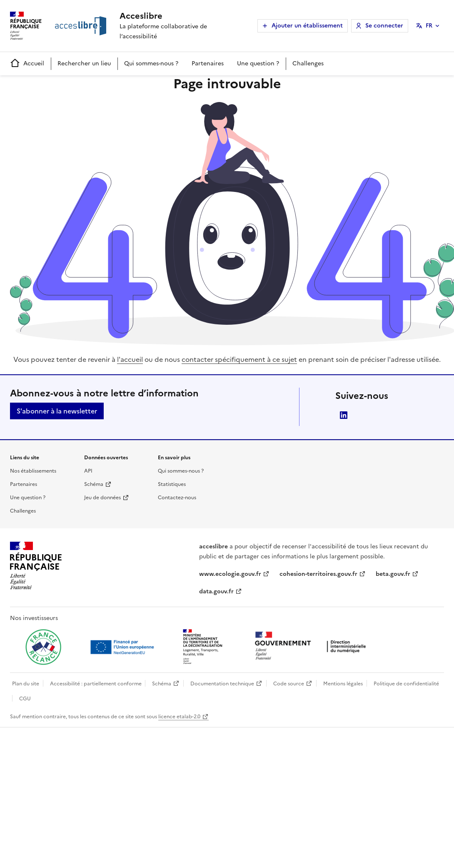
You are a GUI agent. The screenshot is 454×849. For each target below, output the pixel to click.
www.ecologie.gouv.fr (230, 574)
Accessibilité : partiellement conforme (96, 683)
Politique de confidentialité (406, 683)
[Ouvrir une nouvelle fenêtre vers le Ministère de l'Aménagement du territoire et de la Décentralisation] (203, 647)
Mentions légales (343, 683)
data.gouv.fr (216, 591)
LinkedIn (343, 415)
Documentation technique (222, 683)
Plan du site (25, 683)
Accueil (27, 63)
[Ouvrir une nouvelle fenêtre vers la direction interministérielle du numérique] (312, 646)
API (88, 471)
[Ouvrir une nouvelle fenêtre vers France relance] (43, 647)
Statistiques (172, 484)
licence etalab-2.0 (179, 716)
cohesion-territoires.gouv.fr (318, 574)
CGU (25, 698)
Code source (288, 683)
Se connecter (384, 25)
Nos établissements (33, 471)
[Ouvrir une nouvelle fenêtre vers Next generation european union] (123, 647)
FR (429, 25)
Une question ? (258, 63)
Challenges (308, 63)
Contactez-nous (177, 497)
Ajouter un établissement (307, 25)
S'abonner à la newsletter (57, 411)
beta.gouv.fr (393, 574)
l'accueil (130, 359)
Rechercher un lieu (84, 63)
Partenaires (208, 63)
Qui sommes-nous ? (151, 63)
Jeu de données (102, 497)
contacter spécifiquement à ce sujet (239, 359)
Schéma (93, 484)
